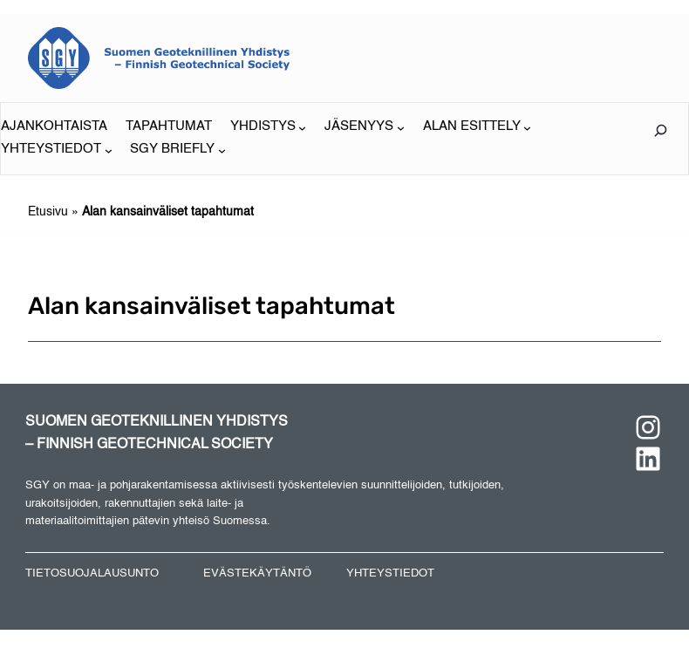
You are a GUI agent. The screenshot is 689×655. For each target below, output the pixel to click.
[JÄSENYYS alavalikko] (364, 127)
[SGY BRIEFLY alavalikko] (178, 150)
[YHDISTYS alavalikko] (268, 127)
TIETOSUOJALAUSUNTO (92, 573)
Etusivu (48, 212)
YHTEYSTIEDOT (390, 573)
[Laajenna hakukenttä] (660, 130)
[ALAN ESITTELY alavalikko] (477, 127)
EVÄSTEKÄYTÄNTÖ (257, 573)
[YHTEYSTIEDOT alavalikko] (57, 150)
